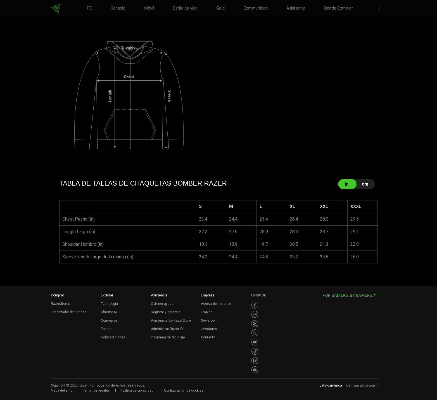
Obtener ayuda (162, 304)
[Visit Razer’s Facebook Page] (255, 305)
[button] (380, 8)
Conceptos (109, 320)
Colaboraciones (113, 337)
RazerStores (60, 304)
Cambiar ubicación (362, 385)
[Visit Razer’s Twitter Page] (255, 333)
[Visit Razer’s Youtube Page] (255, 342)
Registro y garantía (165, 312)
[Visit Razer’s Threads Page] (255, 324)
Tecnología (109, 304)
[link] (56, 9)
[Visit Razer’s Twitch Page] (255, 360)
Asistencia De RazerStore (171, 320)
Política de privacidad (136, 390)
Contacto (208, 337)
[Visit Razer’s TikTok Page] (255, 351)
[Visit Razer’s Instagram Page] (255, 314)
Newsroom (209, 320)
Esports (107, 329)
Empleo (206, 312)
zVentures (209, 329)
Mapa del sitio (61, 390)
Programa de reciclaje (168, 337)
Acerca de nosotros (216, 304)
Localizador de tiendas (68, 312)
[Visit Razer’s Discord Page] (255, 370)
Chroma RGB (111, 312)
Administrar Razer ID (167, 329)
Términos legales (96, 390)
